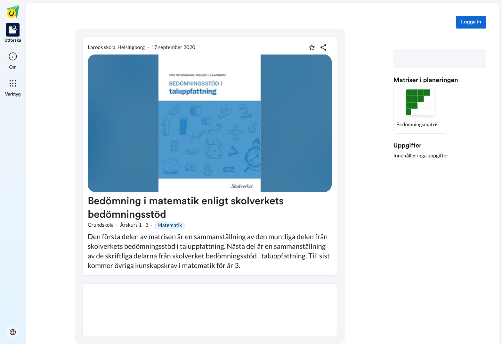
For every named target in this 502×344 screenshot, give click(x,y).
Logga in (471, 22)
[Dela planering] (323, 47)
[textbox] (210, 310)
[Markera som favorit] (312, 47)
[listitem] (12, 33)
